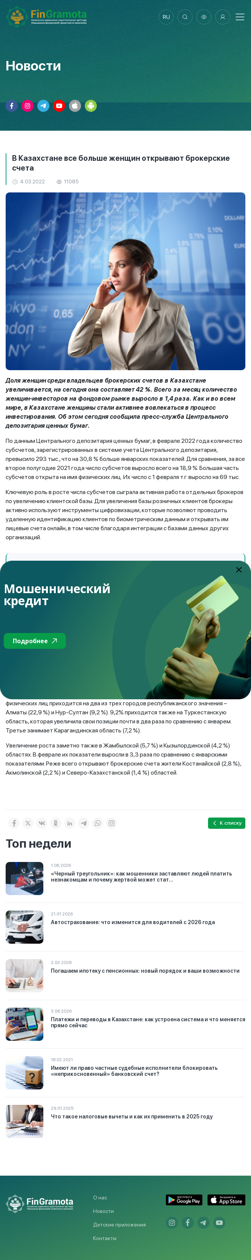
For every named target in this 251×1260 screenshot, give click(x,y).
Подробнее (35, 641)
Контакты (104, 1238)
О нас (100, 1197)
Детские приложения (119, 1225)
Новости (103, 1211)
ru (166, 17)
